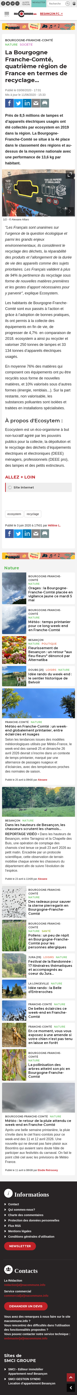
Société (26, 44)
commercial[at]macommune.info (26, 1295)
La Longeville (38, 983)
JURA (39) (34, 957)
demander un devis (26, 1306)
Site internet (21, 487)
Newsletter (20, 1246)
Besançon (36, 640)
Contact (13, 1204)
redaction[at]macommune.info (24, 1285)
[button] (68, 3)
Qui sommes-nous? (21, 1209)
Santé (46, 931)
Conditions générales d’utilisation (31, 1236)
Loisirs (51, 669)
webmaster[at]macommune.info (25, 1338)
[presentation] (60, 211)
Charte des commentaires (25, 1215)
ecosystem (14, 514)
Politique (49, 643)
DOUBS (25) (36, 669)
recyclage (33, 514)
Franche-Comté (17, 722)
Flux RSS (14, 1225)
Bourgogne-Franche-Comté (29, 40)
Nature (11, 44)
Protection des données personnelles (33, 1220)
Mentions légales (19, 1231)
